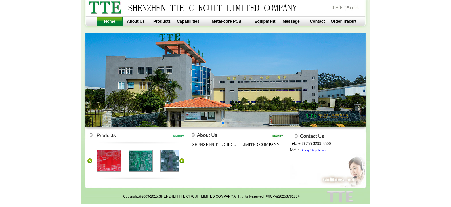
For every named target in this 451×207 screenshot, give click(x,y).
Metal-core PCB (226, 21)
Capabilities (188, 21)
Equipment (265, 21)
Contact (317, 21)
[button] (223, 123)
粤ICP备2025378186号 (283, 196)
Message (291, 21)
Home (109, 21)
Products (162, 21)
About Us (136, 21)
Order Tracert (343, 21)
